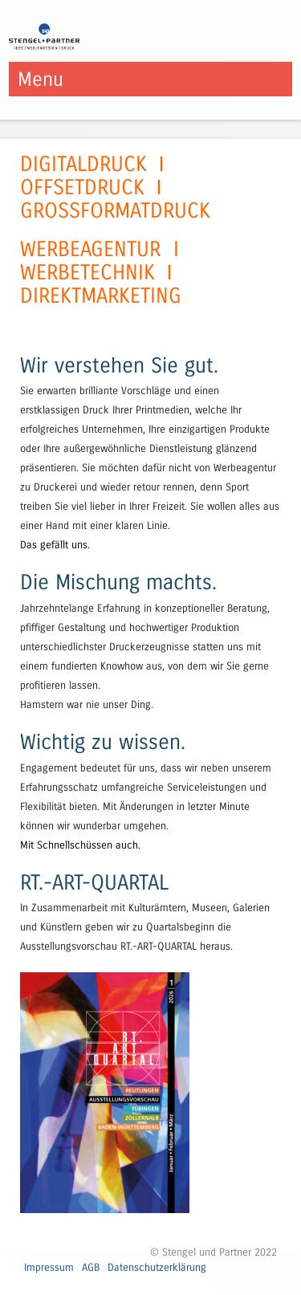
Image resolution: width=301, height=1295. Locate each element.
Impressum (49, 1267)
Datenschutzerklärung (157, 1267)
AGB (91, 1267)
